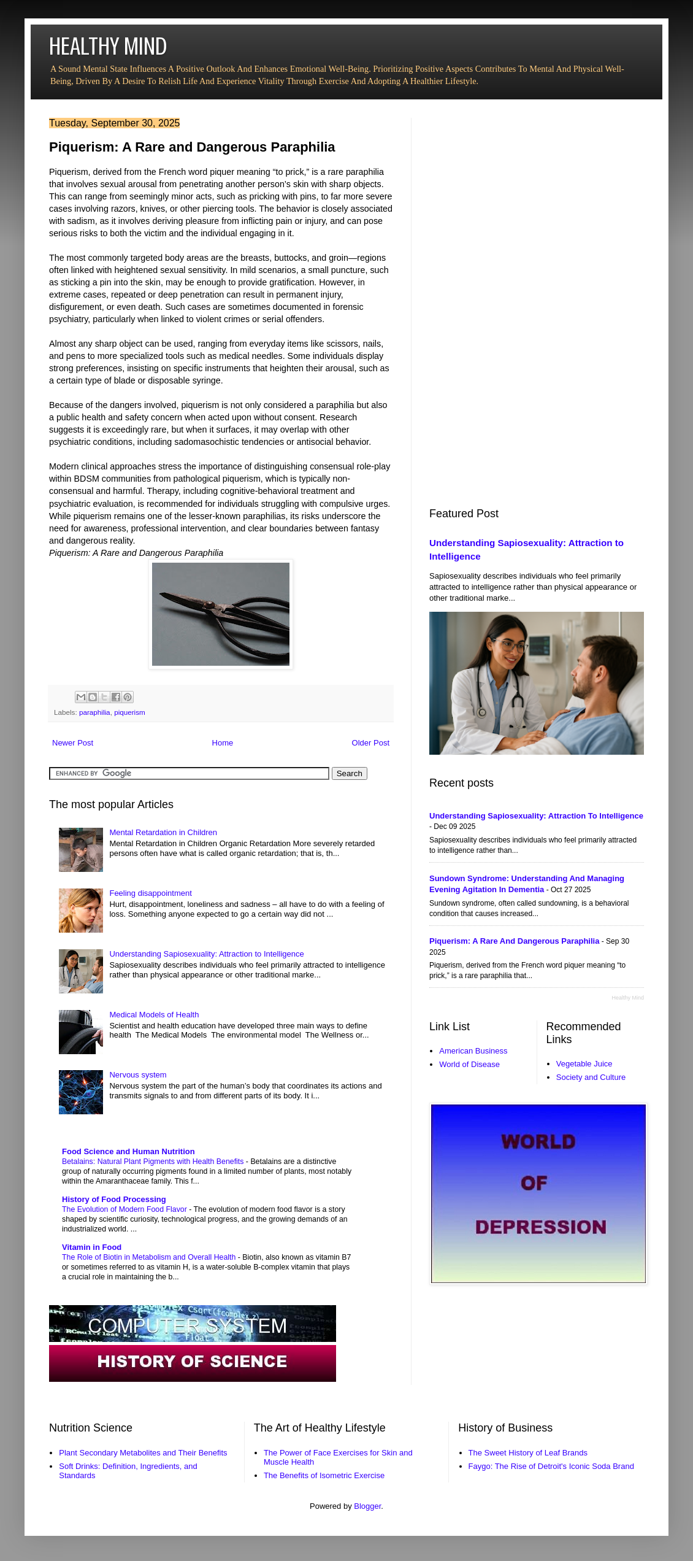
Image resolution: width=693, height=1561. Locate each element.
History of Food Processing (114, 1199)
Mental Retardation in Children (163, 832)
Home (223, 742)
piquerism (129, 712)
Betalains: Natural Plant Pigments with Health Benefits (154, 1161)
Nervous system (137, 1074)
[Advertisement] (495, 302)
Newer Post (72, 742)
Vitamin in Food (91, 1247)
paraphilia (94, 712)
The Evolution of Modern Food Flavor (125, 1209)
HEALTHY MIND (108, 46)
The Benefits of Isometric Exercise (324, 1475)
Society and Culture (591, 1077)
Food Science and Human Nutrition (128, 1151)
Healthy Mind (627, 998)
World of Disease (469, 1064)
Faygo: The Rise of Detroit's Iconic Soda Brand (551, 1466)
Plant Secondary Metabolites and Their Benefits (143, 1452)
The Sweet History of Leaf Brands (528, 1452)
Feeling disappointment (150, 893)
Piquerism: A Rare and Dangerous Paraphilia (514, 941)
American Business (473, 1050)
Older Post (370, 742)
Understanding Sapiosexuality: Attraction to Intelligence (206, 953)
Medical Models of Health (154, 1014)
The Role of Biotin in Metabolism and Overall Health (150, 1257)
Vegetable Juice (584, 1063)
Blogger (367, 1506)
